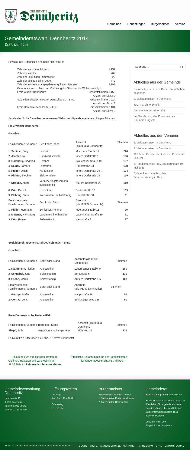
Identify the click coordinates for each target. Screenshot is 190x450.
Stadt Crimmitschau (170, 446)
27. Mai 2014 (16, 44)
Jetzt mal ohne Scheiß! (147, 104)
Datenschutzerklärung (117, 446)
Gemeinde (114, 24)
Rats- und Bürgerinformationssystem (164, 394)
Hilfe (94, 446)
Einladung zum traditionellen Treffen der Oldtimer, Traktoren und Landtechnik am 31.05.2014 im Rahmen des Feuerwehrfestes (34, 360)
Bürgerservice (160, 24)
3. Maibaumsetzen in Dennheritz (153, 98)
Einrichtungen (136, 24)
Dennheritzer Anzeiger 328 (149, 110)
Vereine (180, 24)
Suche (83, 446)
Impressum (145, 446)
